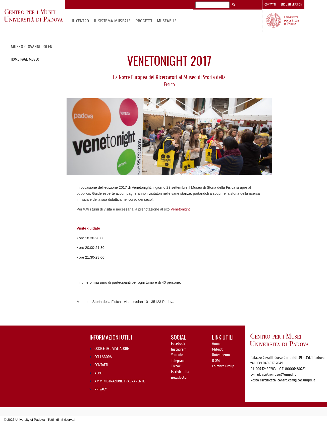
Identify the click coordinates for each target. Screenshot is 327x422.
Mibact (217, 349)
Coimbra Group (223, 366)
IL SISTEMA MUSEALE (112, 21)
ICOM (216, 360)
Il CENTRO (80, 21)
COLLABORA (103, 357)
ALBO (98, 373)
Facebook (178, 343)
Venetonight (180, 209)
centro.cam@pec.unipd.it (296, 380)
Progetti (144, 21)
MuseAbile (167, 21)
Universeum (221, 355)
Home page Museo (25, 59)
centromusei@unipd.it (279, 374)
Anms (216, 343)
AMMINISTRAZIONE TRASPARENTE (119, 381)
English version (291, 4)
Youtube (177, 355)
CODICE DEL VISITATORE (111, 348)
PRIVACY (100, 389)
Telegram (178, 360)
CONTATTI (101, 365)
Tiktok (176, 366)
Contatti (270, 4)
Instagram (178, 349)
